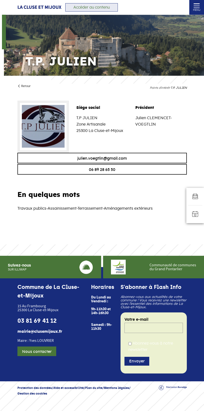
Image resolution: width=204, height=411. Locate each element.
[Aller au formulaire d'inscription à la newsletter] (195, 197)
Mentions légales (116, 388)
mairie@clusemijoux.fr (39, 332)
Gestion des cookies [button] (32, 393)
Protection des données (34, 388)
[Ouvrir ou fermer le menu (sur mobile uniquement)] (197, 5)
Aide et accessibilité (68, 388)
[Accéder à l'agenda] (195, 214)
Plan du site (93, 388)
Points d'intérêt (160, 87)
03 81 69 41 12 (37, 321)
